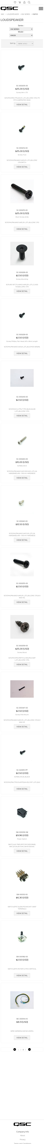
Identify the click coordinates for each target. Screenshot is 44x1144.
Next (29, 1049)
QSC (2, 14)
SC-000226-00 (22, 272)
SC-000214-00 (22, 148)
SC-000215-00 (22, 210)
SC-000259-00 (22, 645)
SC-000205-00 (22, 86)
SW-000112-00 (22, 894)
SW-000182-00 (22, 956)
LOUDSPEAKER (13, 14)
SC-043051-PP (22, 770)
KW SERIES (25, 14)
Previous (15, 1049)
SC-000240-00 (22, 459)
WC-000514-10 (22, 1019)
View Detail (22, 104)
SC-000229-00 (22, 334)
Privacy (22, 1139)
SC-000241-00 (22, 521)
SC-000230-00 (22, 397)
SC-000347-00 (22, 708)
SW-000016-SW (22, 832)
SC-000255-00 (22, 583)
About (22, 1135)
